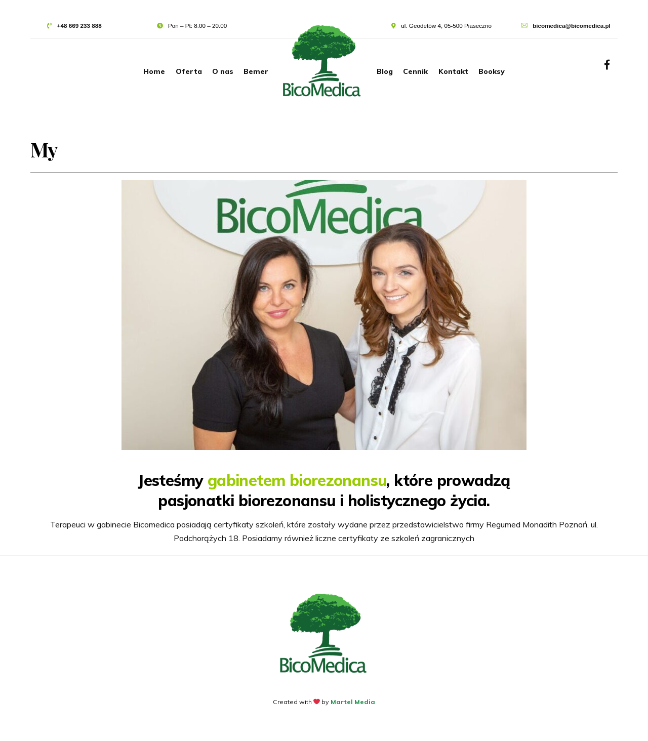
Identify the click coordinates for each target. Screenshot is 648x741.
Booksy (491, 71)
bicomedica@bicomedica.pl (572, 25)
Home (154, 71)
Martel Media (353, 702)
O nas (222, 71)
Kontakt (453, 71)
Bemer (256, 71)
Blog (385, 71)
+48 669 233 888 (79, 25)
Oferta (189, 71)
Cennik (415, 71)
